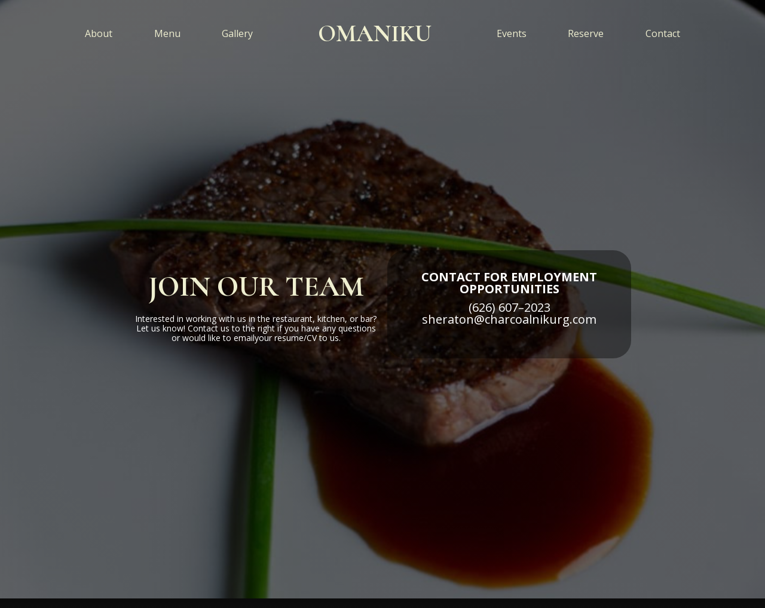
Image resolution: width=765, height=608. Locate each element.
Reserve (586, 33)
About (98, 33)
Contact (662, 33)
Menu (167, 33)
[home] (375, 33)
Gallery (237, 33)
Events (512, 33)
